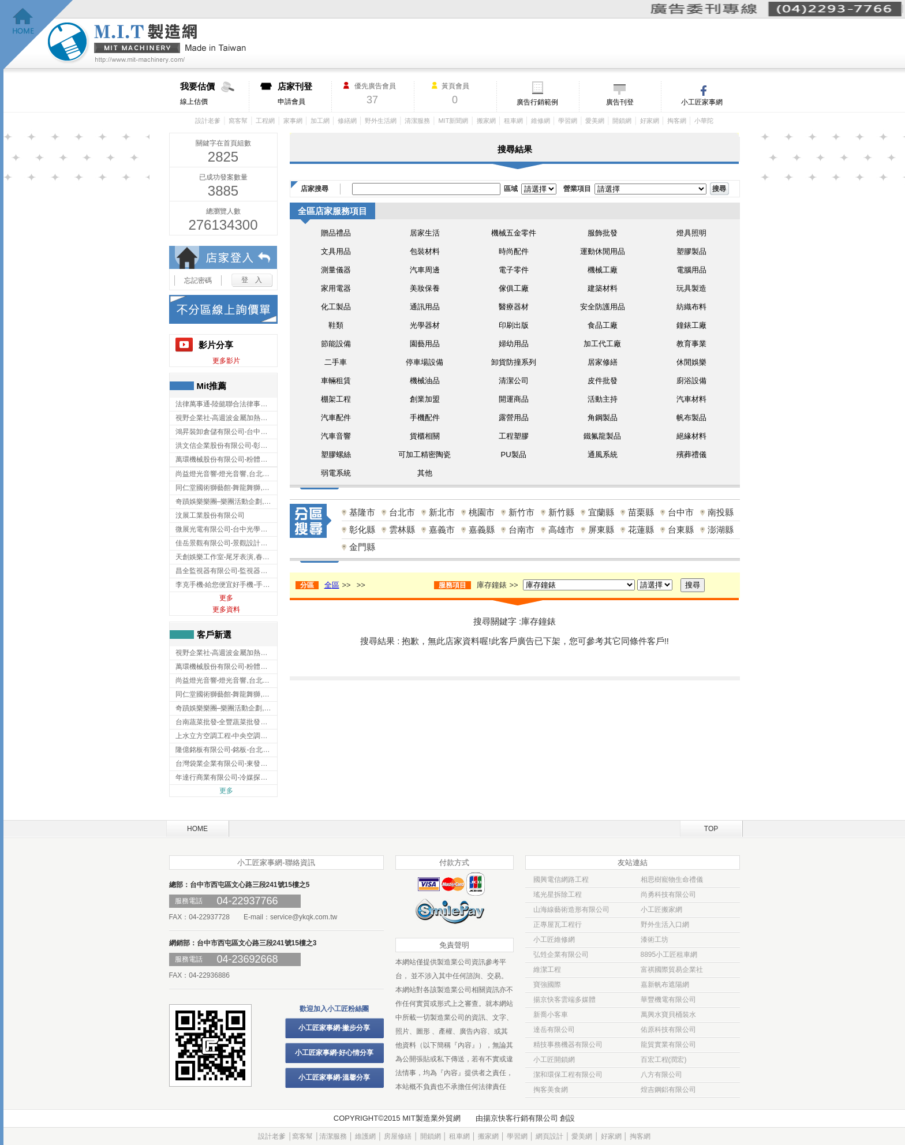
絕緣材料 (691, 436)
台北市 (402, 512)
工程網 (265, 120)
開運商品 (514, 399)
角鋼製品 (603, 417)
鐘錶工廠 (691, 325)
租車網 (513, 120)
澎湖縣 (721, 529)
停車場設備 (424, 362)
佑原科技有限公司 (668, 1030)
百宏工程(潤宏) (664, 1060)
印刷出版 (514, 325)
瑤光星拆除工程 (557, 894)
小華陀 (703, 120)
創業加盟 (425, 399)
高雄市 (561, 529)
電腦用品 (691, 269)
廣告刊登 (620, 102)
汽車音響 (336, 436)
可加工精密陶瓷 (424, 454)
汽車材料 (691, 399)
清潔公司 (514, 380)
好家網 (649, 120)
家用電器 (336, 288)
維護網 (365, 1136)
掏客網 (676, 120)
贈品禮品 (336, 233)
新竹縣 (561, 512)
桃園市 (482, 512)
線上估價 (214, 93)
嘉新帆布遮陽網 (665, 985)
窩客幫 (238, 120)
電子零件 (514, 269)
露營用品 (514, 417)
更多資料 (226, 609)
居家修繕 (603, 362)
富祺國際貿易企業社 (672, 970)
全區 (331, 585)
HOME (197, 829)
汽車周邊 (425, 269)
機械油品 (425, 380)
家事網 (292, 120)
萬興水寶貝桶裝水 (668, 1015)
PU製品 (513, 454)
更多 (226, 598)
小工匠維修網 (554, 940)
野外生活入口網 (665, 925)
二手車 (335, 362)
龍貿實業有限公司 (668, 1045)
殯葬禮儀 (691, 454)
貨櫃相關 (425, 436)
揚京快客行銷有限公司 (520, 1118)
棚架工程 (336, 399)
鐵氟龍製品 (602, 436)
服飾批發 (603, 233)
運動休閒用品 (602, 251)
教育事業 (691, 343)
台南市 (521, 529)
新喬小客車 (550, 1015)
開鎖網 (621, 120)
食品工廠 (603, 325)
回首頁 (38, 35)
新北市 (442, 512)
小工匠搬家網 (661, 909)
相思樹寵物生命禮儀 (672, 879)
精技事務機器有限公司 (568, 1045)
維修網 (540, 120)
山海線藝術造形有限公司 (571, 909)
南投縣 (721, 512)
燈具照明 (691, 233)
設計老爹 (207, 120)
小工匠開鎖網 (554, 1060)
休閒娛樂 (691, 362)
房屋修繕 (398, 1136)
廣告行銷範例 (537, 102)
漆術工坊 (654, 940)
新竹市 (521, 512)
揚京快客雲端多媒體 (564, 1000)
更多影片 (226, 361)
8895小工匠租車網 (669, 955)
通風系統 (603, 454)
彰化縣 (362, 529)
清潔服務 (417, 120)
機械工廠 (603, 269)
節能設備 (336, 343)
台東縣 (681, 529)
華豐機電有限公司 (668, 1000)
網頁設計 (549, 1136)
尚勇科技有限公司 (668, 894)
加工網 (320, 120)
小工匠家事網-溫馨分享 (334, 1077)
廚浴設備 (691, 380)
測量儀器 (336, 269)
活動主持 (603, 399)
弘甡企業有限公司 (561, 955)
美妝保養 (425, 288)
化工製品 (336, 306)
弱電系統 (336, 473)
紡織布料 (691, 306)
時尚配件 (514, 251)
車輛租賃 (336, 380)
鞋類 (335, 325)
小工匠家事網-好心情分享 (334, 1053)
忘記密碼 (198, 280)
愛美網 (594, 120)
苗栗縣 (641, 512)
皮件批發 (603, 380)
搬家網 (486, 120)
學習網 (567, 120)
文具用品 (336, 251)
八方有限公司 (661, 1075)
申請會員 (304, 93)
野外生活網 (381, 120)
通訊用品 (425, 306)
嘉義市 (442, 529)
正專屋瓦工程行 (557, 925)
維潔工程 (547, 970)
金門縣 (362, 547)
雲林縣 (402, 529)
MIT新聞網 (453, 120)
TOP (711, 829)
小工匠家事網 (702, 102)
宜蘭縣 (601, 512)
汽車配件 (336, 417)
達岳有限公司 (554, 1030)
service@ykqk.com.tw (303, 917)
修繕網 (347, 120)
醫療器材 (514, 306)
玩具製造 (691, 288)
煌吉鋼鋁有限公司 (668, 1090)
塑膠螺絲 (336, 454)
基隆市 (362, 512)
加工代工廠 (602, 343)
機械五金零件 (513, 233)
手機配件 (425, 417)
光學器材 (425, 325)
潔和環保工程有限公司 (568, 1075)
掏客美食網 (550, 1090)
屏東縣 (601, 529)
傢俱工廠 (514, 288)
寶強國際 (547, 985)
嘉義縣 (482, 529)
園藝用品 (425, 343)
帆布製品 (691, 417)
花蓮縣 (641, 529)
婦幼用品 (514, 343)
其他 (424, 473)
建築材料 (603, 288)
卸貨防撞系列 (513, 362)
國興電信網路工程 (561, 879)
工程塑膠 (514, 436)
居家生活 (425, 233)
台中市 (681, 512)
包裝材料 (425, 251)
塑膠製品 (691, 251)
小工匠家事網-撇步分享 (334, 1028)
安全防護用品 (602, 306)
